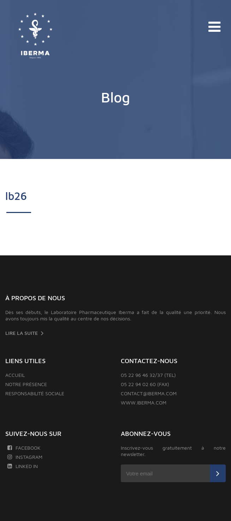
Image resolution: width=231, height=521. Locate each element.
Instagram (24, 457)
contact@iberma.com (149, 393)
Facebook (24, 448)
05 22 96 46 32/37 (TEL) (148, 375)
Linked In (22, 466)
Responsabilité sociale (34, 393)
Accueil (15, 375)
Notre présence (26, 384)
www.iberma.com (143, 402)
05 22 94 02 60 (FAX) (145, 384)
